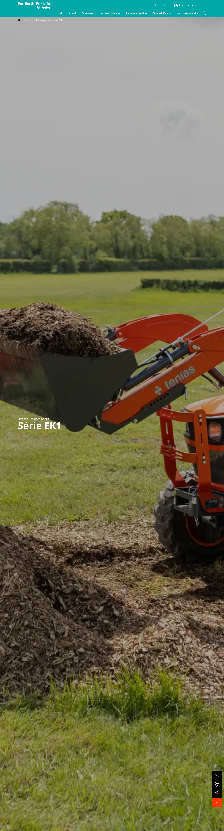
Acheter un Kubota (110, 13)
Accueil (72, 13)
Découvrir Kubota (162, 13)
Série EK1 (58, 20)
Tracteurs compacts (44, 20)
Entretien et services (136, 13)
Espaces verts (88, 13)
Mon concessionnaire (187, 13)
